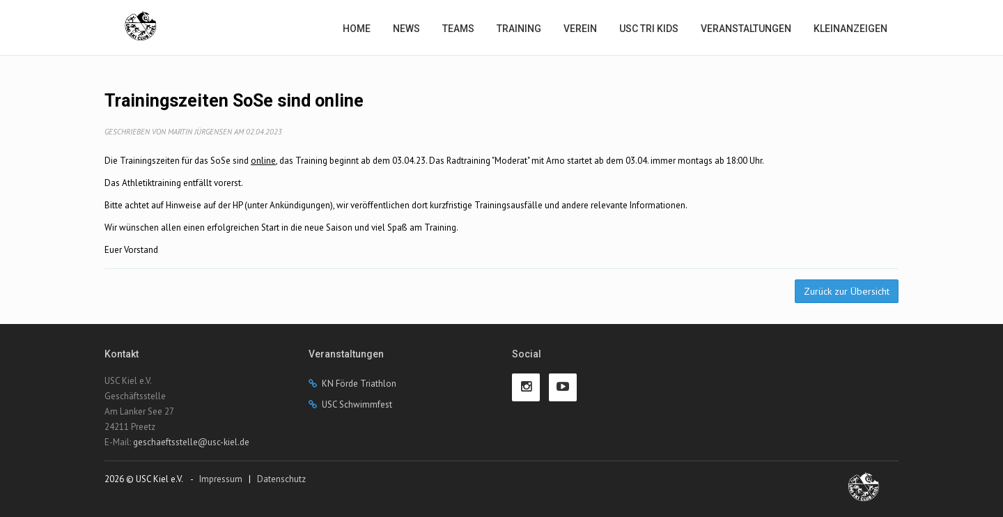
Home (357, 28)
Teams (458, 28)
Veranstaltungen (746, 28)
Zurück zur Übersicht (846, 291)
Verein (580, 28)
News (406, 28)
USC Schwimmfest (357, 404)
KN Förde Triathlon (359, 383)
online (263, 161)
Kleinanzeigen (850, 28)
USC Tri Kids (648, 28)
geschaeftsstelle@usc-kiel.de (191, 442)
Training (519, 28)
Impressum (220, 479)
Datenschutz (281, 479)
